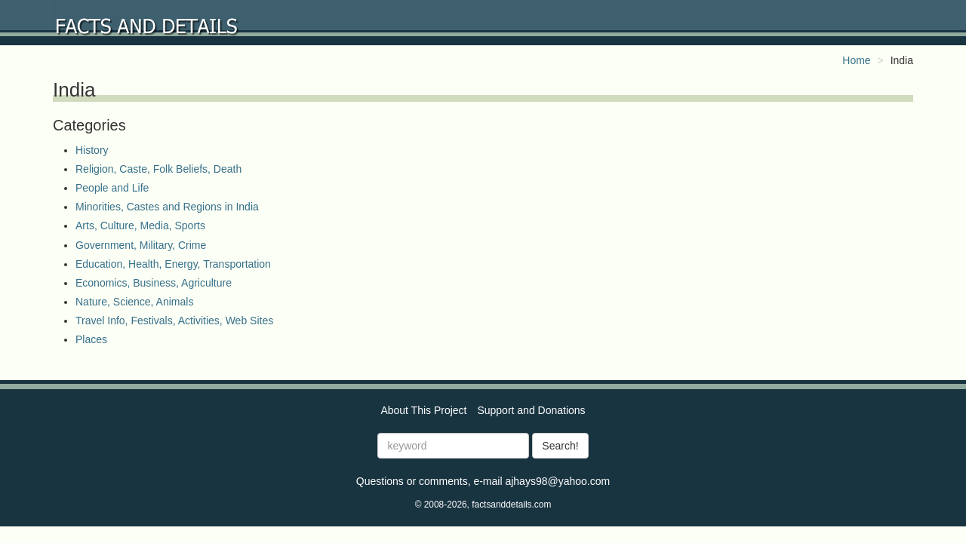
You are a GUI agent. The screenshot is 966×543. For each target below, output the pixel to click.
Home (856, 60)
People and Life (112, 188)
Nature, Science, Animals (134, 302)
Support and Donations (531, 410)
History (92, 150)
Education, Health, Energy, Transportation (173, 264)
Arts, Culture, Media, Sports (140, 225)
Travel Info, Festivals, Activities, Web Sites (174, 320)
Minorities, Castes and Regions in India (167, 207)
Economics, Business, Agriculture (153, 283)
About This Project (423, 410)
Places (91, 339)
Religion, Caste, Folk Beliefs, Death (158, 169)
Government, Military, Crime (140, 245)
